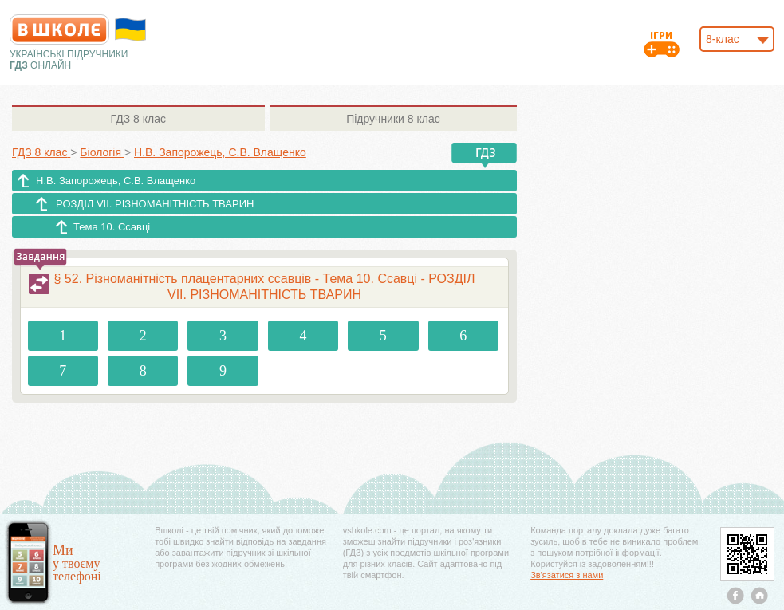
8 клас (138, 118)
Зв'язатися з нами (566, 575)
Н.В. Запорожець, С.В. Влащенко (115, 181)
